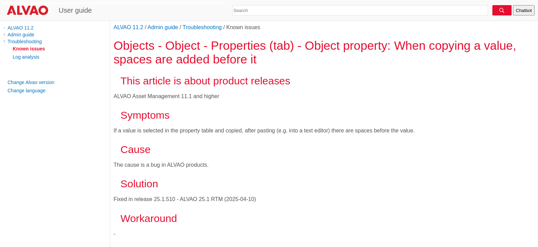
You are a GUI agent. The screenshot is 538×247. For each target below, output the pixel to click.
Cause (135, 149)
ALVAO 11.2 (21, 28)
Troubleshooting (25, 41)
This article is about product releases (205, 80)
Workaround (148, 218)
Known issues (29, 48)
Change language (27, 90)
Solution (139, 183)
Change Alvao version (31, 82)
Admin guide (21, 34)
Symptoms (145, 115)
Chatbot (524, 10)
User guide (75, 10)
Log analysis (26, 57)
